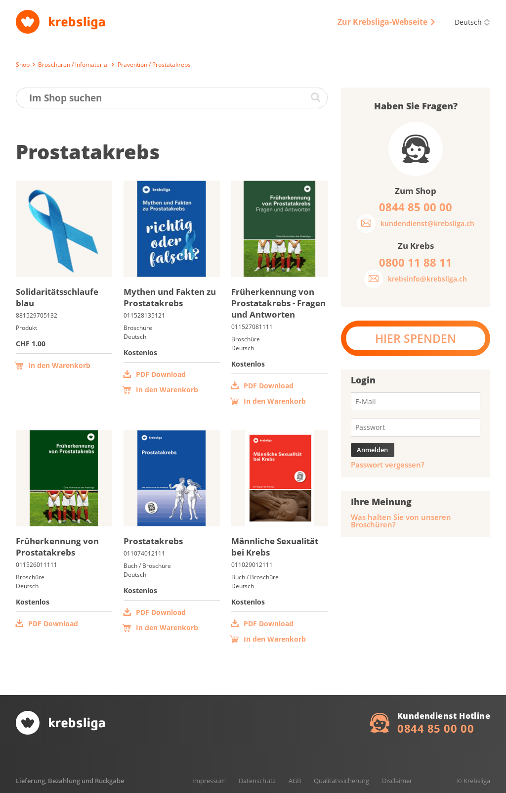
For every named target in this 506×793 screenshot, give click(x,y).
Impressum (209, 780)
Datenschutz (257, 780)
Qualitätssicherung (341, 780)
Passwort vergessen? (387, 464)
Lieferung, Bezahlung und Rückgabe (70, 780)
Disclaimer (397, 780)
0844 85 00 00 (435, 728)
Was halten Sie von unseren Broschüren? (401, 520)
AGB (295, 780)
